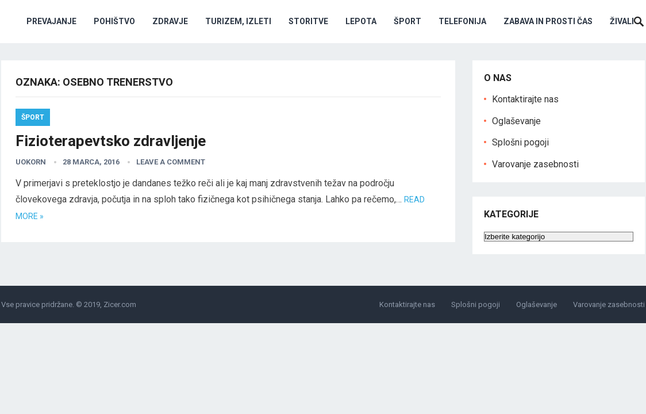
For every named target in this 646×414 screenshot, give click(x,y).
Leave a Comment (170, 162)
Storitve (308, 21)
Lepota (360, 21)
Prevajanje (51, 21)
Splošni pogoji (520, 142)
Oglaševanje (516, 121)
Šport (407, 21)
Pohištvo (114, 21)
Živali (622, 21)
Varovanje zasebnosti (535, 164)
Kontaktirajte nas (525, 99)
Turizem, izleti (238, 21)
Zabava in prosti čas (548, 21)
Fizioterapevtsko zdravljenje (111, 141)
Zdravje (170, 21)
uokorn (31, 162)
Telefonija (462, 21)
